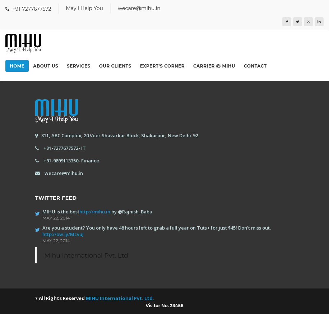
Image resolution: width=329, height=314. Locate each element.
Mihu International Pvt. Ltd (86, 255)
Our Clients (115, 66)
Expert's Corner (162, 66)
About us (45, 66)
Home (17, 66)
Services (79, 66)
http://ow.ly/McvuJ (63, 234)
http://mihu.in (94, 211)
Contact (255, 66)
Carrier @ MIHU (214, 66)
